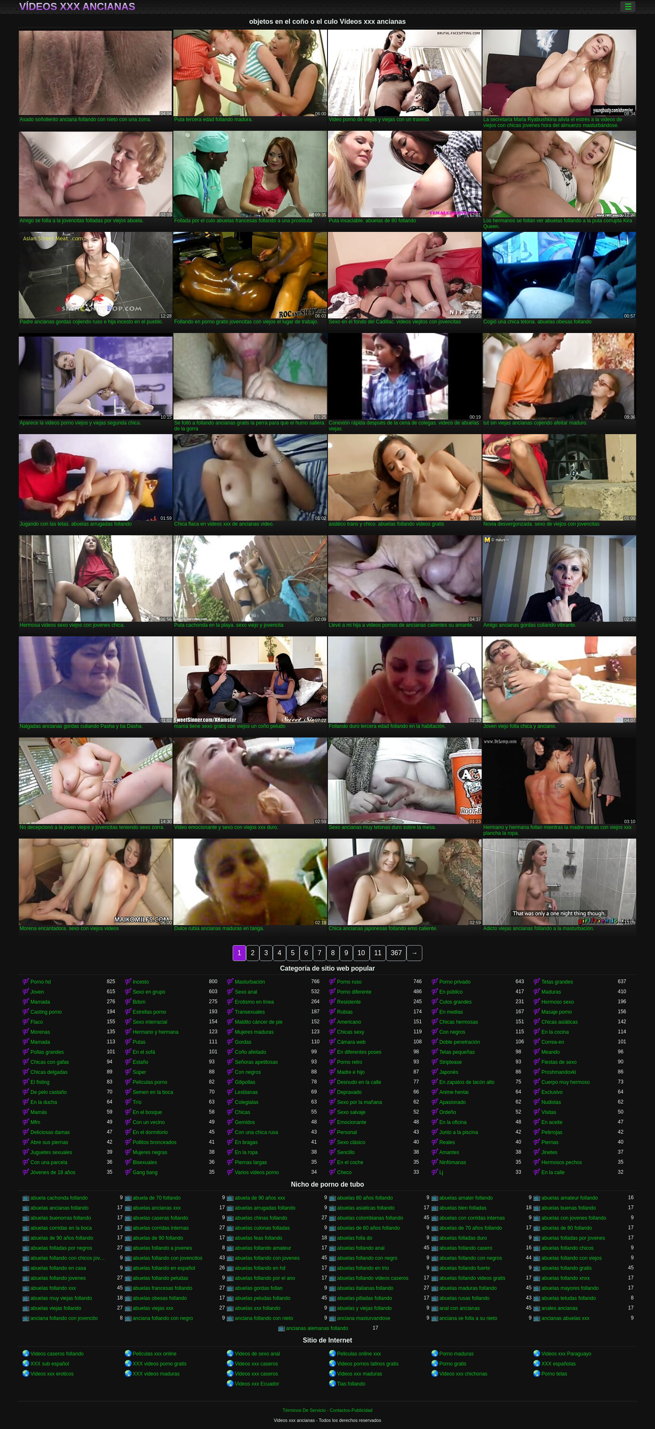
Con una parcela (48, 1162)
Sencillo (346, 1152)
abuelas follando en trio (363, 1268)
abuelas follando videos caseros (373, 1278)
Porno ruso (349, 982)
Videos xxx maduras (359, 1374)
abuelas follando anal (360, 1248)
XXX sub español (49, 1364)
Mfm (35, 1122)
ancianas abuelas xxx (565, 1318)
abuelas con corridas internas (472, 1218)
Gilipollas (245, 1082)
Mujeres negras (150, 1152)
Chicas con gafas (49, 1062)
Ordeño (447, 1112)
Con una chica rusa (256, 1132)
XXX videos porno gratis (160, 1364)
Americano (349, 1022)
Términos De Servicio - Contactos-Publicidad (328, 1410)
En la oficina (453, 1122)
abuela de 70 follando (157, 1198)
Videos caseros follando (57, 1354)
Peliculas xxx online (155, 1354)
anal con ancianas (459, 1308)
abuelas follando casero (466, 1248)
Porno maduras (456, 1354)
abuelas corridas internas (161, 1228)
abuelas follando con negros (470, 1258)
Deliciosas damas (50, 1132)
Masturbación (250, 982)
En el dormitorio (150, 1132)
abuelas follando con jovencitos (168, 1258)
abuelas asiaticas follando (365, 1208)
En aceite (551, 1122)
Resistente (349, 1002)
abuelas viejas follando (55, 1308)
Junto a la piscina (458, 1132)
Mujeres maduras (254, 1032)
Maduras (551, 992)
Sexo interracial (150, 1022)
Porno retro (349, 1062)
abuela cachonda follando (59, 1198)
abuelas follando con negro (367, 1258)
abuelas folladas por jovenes (573, 1238)
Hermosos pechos (561, 1162)
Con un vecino (149, 1122)
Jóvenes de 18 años (52, 1172)
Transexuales (250, 1012)
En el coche (350, 1162)
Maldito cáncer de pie (258, 1022)
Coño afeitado (250, 1052)
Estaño (140, 1062)
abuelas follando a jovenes (162, 1248)
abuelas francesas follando (163, 1288)
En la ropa (246, 1152)
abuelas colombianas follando (370, 1218)
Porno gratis (453, 1364)
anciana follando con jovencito (64, 1318)
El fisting (39, 1082)
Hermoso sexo (557, 1002)
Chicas (242, 1112)
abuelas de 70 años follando (470, 1228)
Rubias (345, 1012)
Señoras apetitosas (256, 1062)
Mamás (38, 1112)
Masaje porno (556, 1012)
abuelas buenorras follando (60, 1218)
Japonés (448, 1072)
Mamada (40, 1002)
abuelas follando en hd (260, 1268)
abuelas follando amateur (263, 1248)
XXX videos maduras (156, 1374)
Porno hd (40, 982)
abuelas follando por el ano (265, 1278)
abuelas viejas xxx (153, 1308)
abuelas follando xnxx (565, 1278)
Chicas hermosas (458, 1022)
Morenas (40, 1032)
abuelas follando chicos (567, 1248)
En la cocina (555, 1032)
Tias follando (351, 1384)
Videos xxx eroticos (52, 1374)
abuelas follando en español (164, 1268)
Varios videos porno (257, 1172)
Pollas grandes (46, 1052)
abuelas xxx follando (257, 1308)
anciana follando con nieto (264, 1318)
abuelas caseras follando (160, 1218)
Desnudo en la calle (359, 1082)
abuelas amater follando (466, 1198)
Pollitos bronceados (155, 1142)
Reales (447, 1142)
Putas (139, 1042)
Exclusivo (552, 1092)
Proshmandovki (558, 1072)
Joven (37, 992)
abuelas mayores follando (570, 1288)
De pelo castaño (48, 1092)
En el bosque (147, 1112)
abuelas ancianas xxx (157, 1208)
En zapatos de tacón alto (467, 1082)
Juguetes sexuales (51, 1152)
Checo (344, 1172)
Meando (550, 1052)
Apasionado (452, 1102)
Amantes (449, 1152)
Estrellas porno (149, 1012)
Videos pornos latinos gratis (368, 1364)
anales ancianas (559, 1308)
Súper (139, 1072)
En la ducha (43, 1102)
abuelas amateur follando (569, 1198)
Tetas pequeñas (457, 1052)
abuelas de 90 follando (158, 1238)
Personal (347, 1132)
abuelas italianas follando (365, 1288)
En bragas (246, 1142)
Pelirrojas (551, 1132)
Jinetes (549, 1152)
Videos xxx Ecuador (257, 1384)
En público (451, 992)
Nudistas (551, 1102)
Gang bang (145, 1172)
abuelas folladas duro (463, 1238)
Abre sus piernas (49, 1142)
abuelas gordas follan (258, 1288)
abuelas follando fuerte (464, 1268)
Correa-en (552, 1042)
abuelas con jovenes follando (573, 1218)
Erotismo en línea (254, 1002)
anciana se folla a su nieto (468, 1318)
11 (378, 952)
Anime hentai (454, 1092)
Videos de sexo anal (257, 1354)
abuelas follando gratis (566, 1268)
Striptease (450, 1062)
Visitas (548, 1112)
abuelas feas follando (258, 1238)
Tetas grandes (557, 982)
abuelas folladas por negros (61, 1248)
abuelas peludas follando (262, 1298)
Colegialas (246, 1102)
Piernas (550, 1142)
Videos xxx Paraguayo (566, 1354)
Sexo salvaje (351, 1112)
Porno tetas (554, 1374)
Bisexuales (145, 1162)
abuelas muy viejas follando (61, 1298)
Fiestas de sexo (558, 1062)
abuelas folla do (354, 1238)
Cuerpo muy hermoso (565, 1082)
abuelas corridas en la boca (61, 1228)
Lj (441, 1172)
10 (361, 952)
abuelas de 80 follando (566, 1228)
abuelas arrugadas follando (265, 1208)
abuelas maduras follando (468, 1288)
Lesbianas (246, 1092)
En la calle (552, 1172)
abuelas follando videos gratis (472, 1278)
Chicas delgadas (49, 1072)
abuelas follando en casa (58, 1268)
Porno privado (455, 982)
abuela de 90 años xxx (260, 1198)
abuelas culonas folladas (262, 1228)
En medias (451, 1012)
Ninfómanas (452, 1162)
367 (396, 952)
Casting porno (46, 1012)
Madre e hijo (351, 1072)
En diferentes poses (359, 1052)
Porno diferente (354, 992)
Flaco (36, 1022)
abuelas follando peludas (160, 1278)
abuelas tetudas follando (568, 1298)
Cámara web (351, 1042)
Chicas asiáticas (559, 1022)
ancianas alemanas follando (317, 1328)
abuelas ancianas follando (59, 1208)
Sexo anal (246, 992)
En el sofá (144, 1052)
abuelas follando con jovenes (267, 1258)
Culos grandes (455, 1002)
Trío (137, 1102)
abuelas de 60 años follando (368, 1228)
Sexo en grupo (149, 992)
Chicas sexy (350, 1032)
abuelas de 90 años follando (61, 1238)
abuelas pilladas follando (364, 1298)
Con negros (452, 1032)
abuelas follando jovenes (58, 1278)
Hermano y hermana (155, 1032)
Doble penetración (459, 1042)
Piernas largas (251, 1162)
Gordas (243, 1042)
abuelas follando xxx (53, 1288)
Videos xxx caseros (256, 1364)
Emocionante (351, 1122)
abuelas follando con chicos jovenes (68, 1258)
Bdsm (139, 1002)
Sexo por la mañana (359, 1102)
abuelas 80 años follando (365, 1198)
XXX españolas (558, 1364)
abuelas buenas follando (568, 1208)
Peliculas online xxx (359, 1354)
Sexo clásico (351, 1142)
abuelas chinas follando (261, 1218)
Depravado (349, 1092)
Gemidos (245, 1122)
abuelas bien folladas (463, 1208)
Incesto (141, 982)
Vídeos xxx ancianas (77, 6)
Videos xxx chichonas (463, 1374)
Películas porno (150, 1082)
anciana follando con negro (163, 1318)
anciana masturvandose (363, 1318)
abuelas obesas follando (160, 1298)
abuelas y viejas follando (364, 1308)
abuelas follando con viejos (571, 1258)
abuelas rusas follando (464, 1298)
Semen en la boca (153, 1092)
